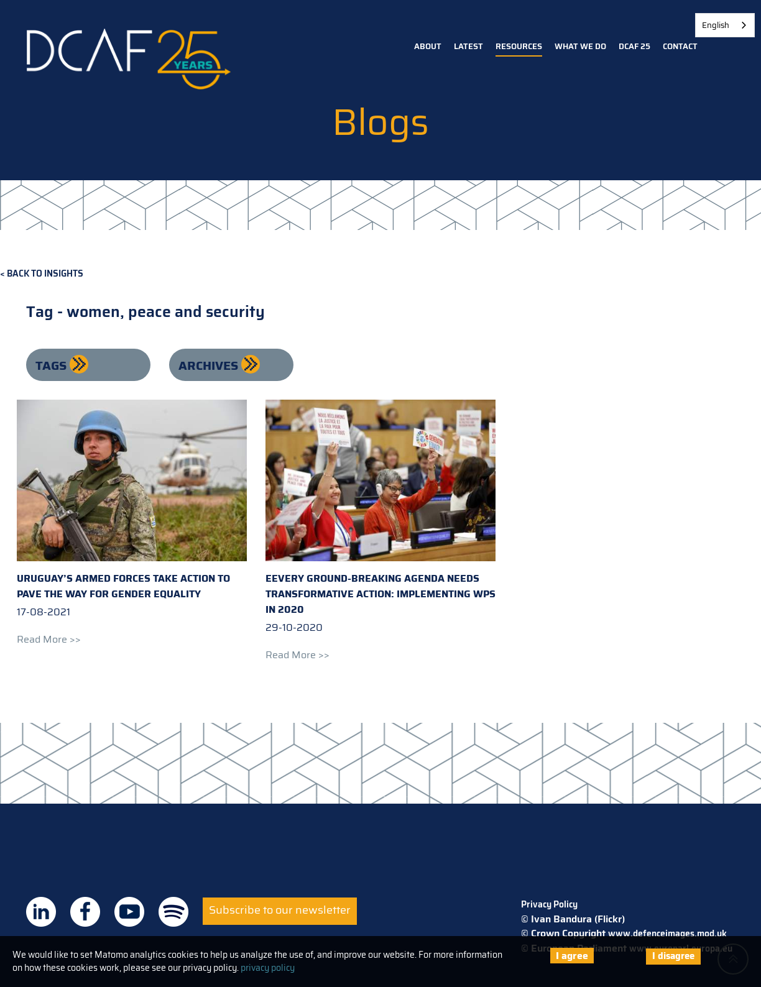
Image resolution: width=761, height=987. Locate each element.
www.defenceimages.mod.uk (667, 933)
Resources (519, 46)
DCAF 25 (634, 46)
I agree (572, 955)
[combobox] (725, 25)
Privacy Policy (549, 904)
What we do (580, 46)
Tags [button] (52, 365)
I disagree (673, 955)
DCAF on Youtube (129, 912)
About (427, 46)
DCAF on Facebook (85, 912)
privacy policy (268, 968)
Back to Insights (45, 273)
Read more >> (49, 639)
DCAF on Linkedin (41, 912)
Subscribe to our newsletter (280, 910)
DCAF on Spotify (173, 912)
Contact (680, 46)
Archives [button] (209, 365)
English (715, 25)
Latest (468, 46)
